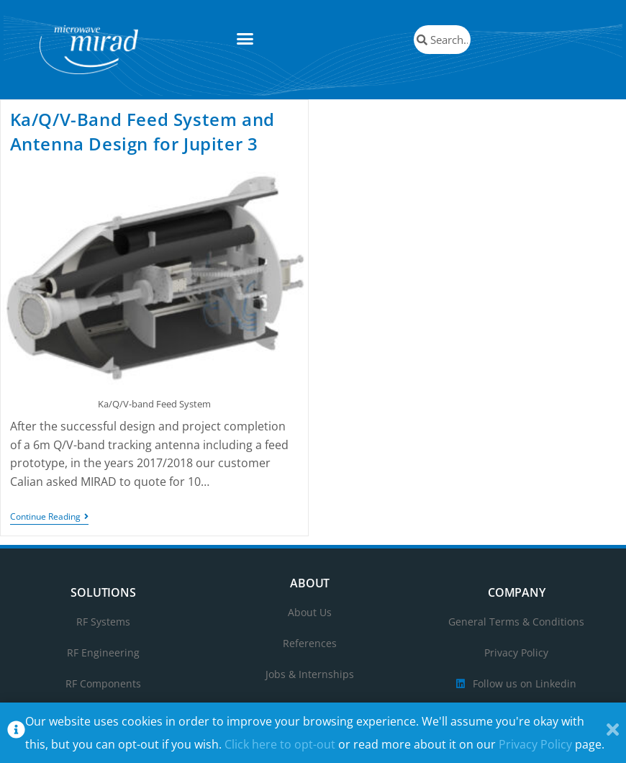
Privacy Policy (535, 744)
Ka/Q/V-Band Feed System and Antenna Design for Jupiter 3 (142, 131)
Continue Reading (49, 517)
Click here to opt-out (279, 744)
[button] (245, 39)
